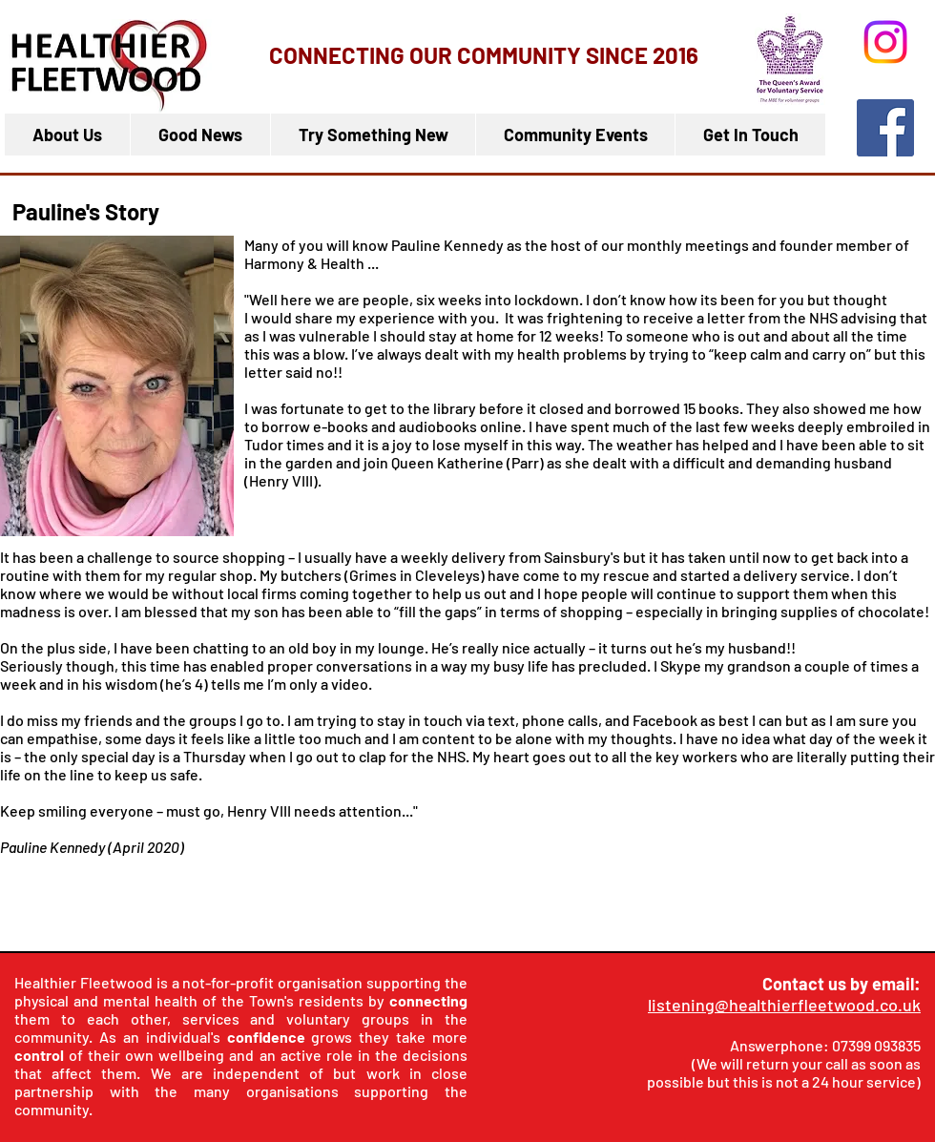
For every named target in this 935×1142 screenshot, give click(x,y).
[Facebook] (885, 127)
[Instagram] (885, 42)
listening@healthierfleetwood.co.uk (784, 1004)
